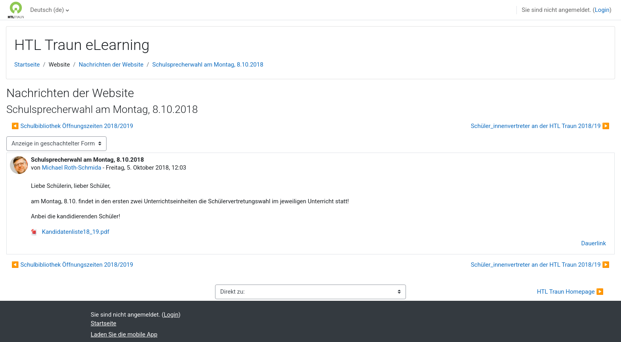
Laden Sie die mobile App (124, 334)
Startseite (27, 64)
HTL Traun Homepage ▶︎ (570, 291)
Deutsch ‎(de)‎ (47, 9)
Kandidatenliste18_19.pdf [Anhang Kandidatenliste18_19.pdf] (70, 231)
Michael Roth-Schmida (71, 167)
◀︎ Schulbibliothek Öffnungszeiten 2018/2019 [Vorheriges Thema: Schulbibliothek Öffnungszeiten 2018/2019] (72, 126)
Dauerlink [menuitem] (593, 243)
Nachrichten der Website (111, 64)
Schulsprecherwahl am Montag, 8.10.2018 (207, 64)
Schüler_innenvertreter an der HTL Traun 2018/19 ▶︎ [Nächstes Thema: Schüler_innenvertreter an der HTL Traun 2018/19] (540, 126)
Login (602, 9)
